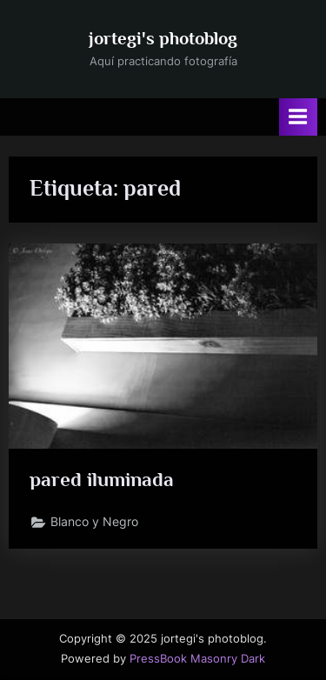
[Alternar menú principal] (298, 117)
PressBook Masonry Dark (197, 658)
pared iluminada (102, 479)
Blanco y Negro (94, 522)
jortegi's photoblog (163, 38)
